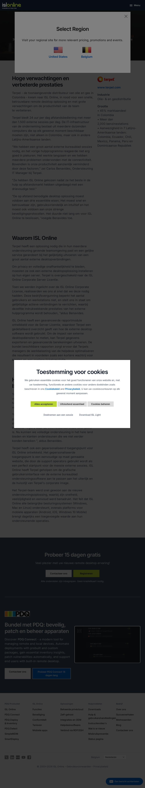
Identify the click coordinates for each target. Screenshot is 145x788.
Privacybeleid (72, 388)
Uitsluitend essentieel (72, 404)
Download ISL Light (90, 414)
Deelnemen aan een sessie (58, 414)
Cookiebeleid (52, 388)
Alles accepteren (43, 404)
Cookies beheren (100, 404)
